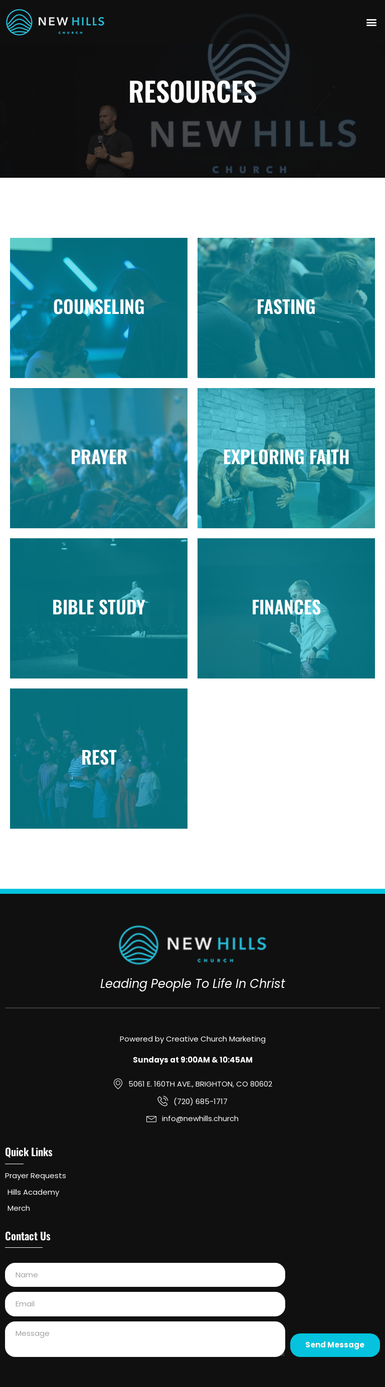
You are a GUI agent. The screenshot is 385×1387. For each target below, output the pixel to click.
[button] (371, 22)
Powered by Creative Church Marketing (193, 1038)
